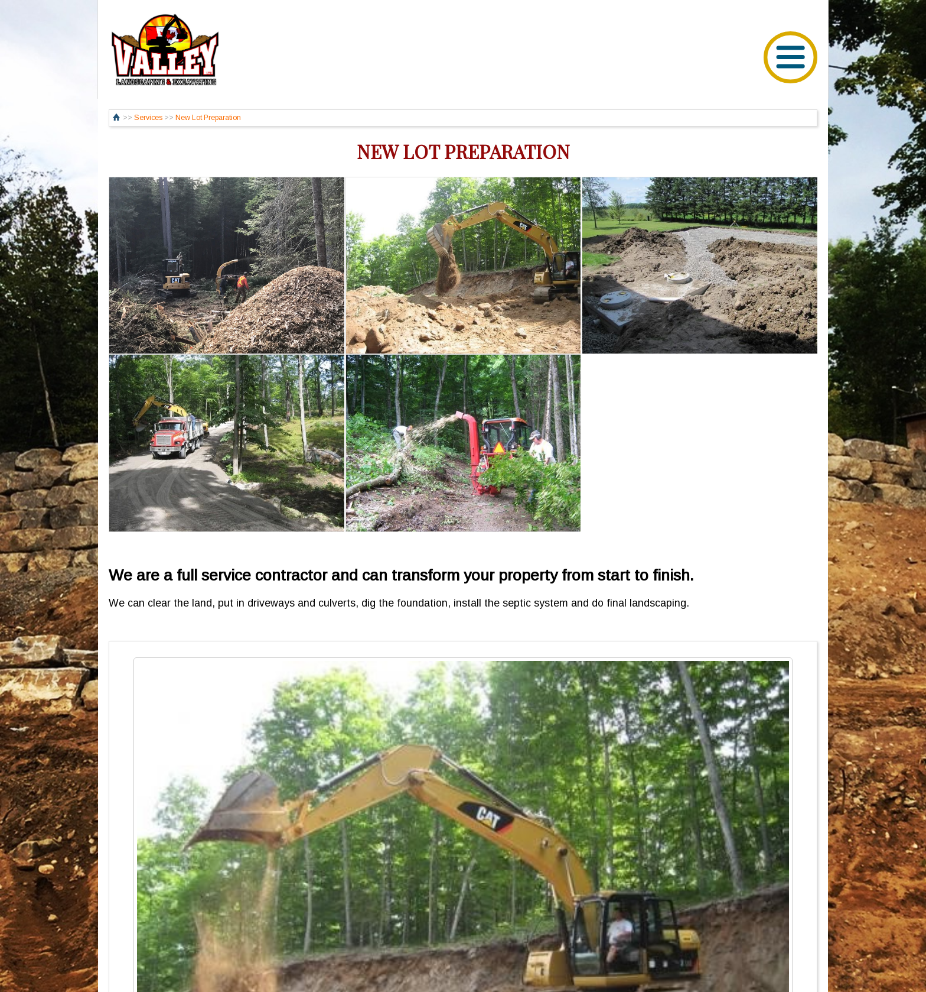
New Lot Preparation (208, 118)
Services (148, 118)
